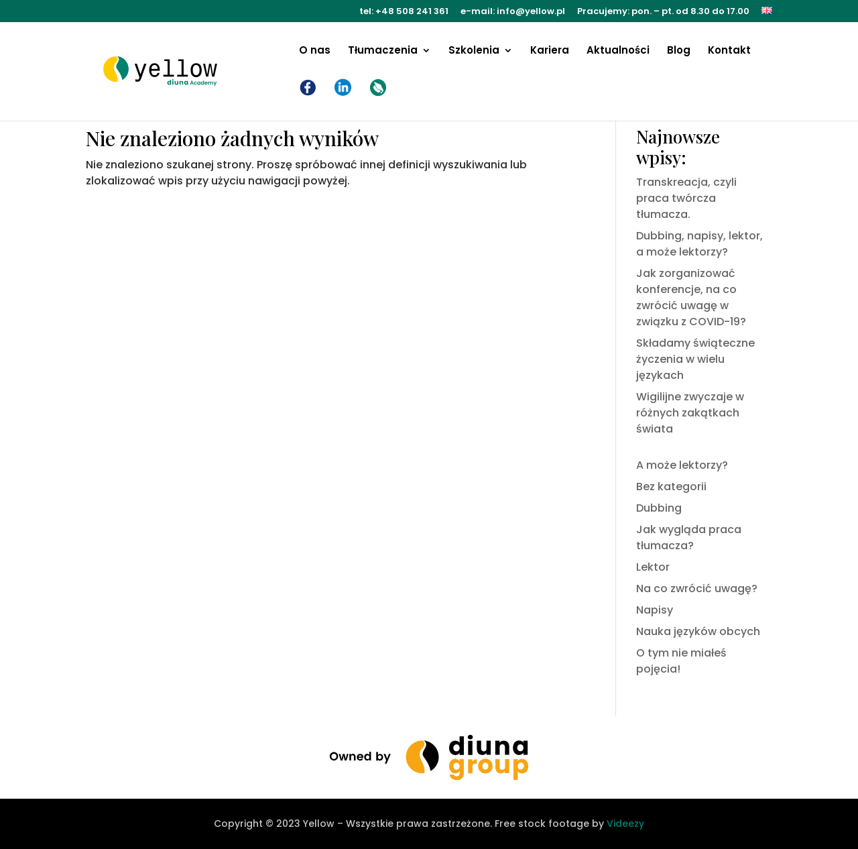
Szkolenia (473, 51)
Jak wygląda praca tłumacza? (688, 537)
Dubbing (659, 508)
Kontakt (729, 51)
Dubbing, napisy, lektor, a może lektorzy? (699, 244)
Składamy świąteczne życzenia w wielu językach (695, 359)
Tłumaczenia (383, 51)
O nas (314, 51)
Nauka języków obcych (698, 631)
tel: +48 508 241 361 (403, 12)
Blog (678, 51)
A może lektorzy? (682, 465)
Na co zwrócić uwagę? (696, 588)
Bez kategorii (671, 486)
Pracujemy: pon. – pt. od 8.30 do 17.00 (663, 12)
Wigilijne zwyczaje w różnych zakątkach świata (690, 413)
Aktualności (618, 51)
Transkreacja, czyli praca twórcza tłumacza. (686, 198)
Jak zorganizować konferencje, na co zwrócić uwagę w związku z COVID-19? (691, 297)
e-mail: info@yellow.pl (513, 12)
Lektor (653, 567)
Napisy (654, 610)
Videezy (625, 823)
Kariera (549, 51)
